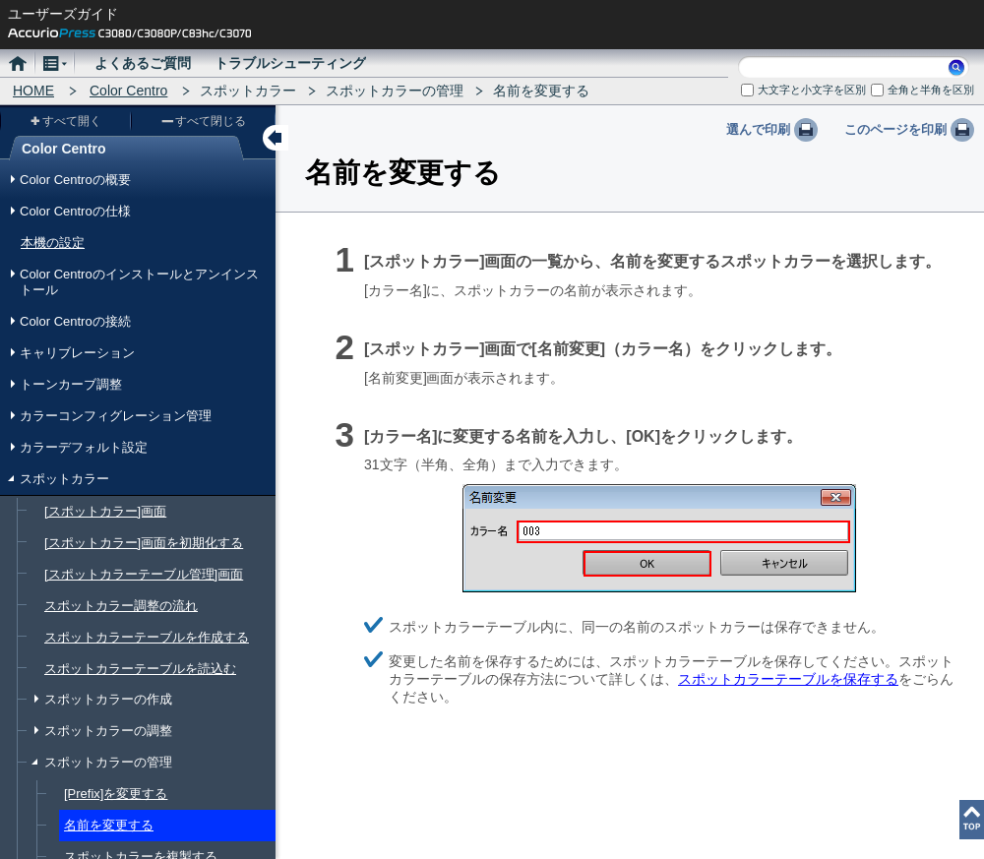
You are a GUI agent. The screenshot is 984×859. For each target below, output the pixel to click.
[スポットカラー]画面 (105, 511)
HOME (33, 90)
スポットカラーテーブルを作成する (146, 637)
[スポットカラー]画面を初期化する (143, 542)
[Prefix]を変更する (115, 793)
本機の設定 (53, 242)
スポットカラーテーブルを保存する (788, 679)
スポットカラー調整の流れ (121, 605)
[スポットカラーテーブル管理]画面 (143, 574)
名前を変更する (109, 825)
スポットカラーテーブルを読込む (140, 668)
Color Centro (128, 90)
